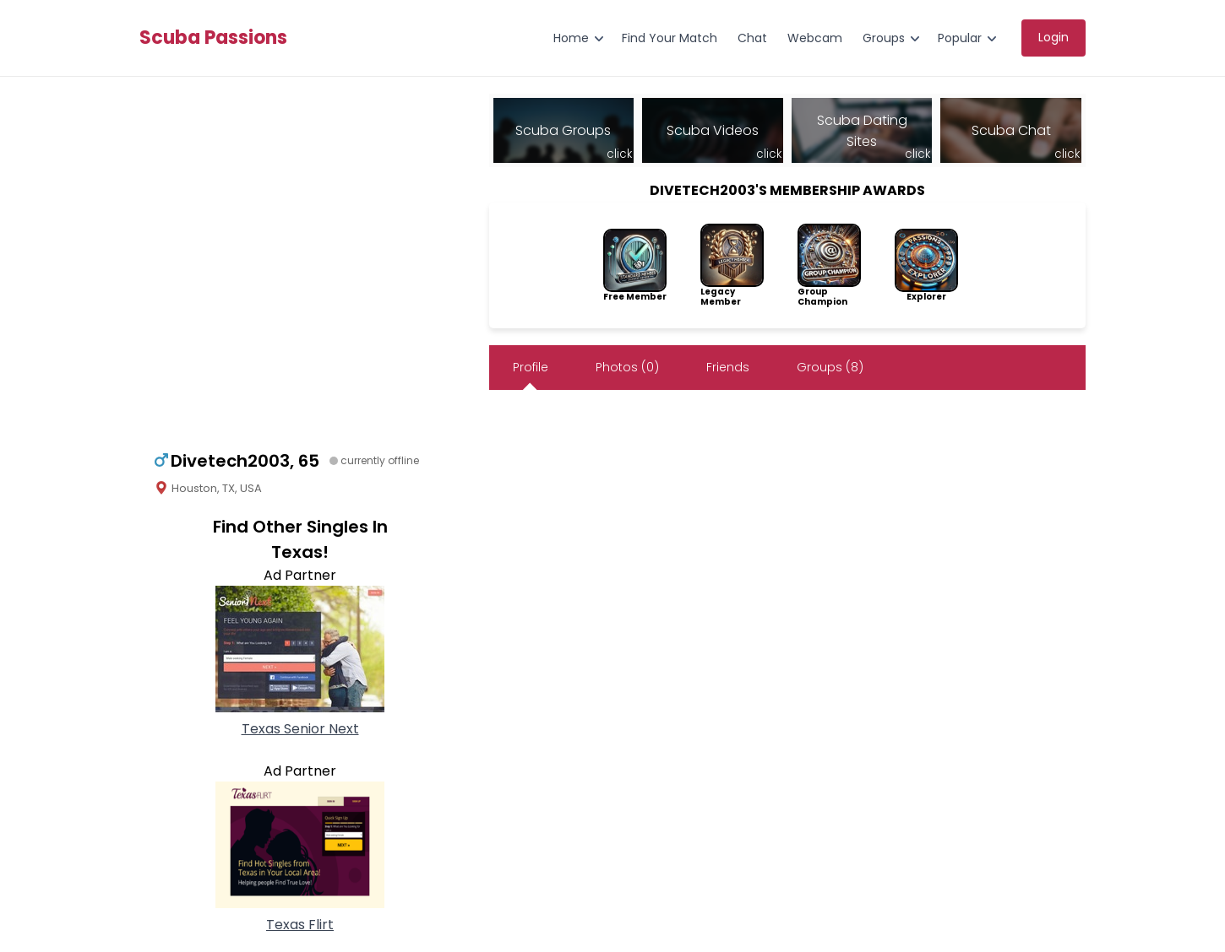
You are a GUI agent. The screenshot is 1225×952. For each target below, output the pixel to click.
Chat (752, 38)
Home (571, 38)
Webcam (814, 38)
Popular (960, 38)
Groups (884, 38)
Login (1053, 37)
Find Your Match (669, 38)
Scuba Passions (213, 38)
